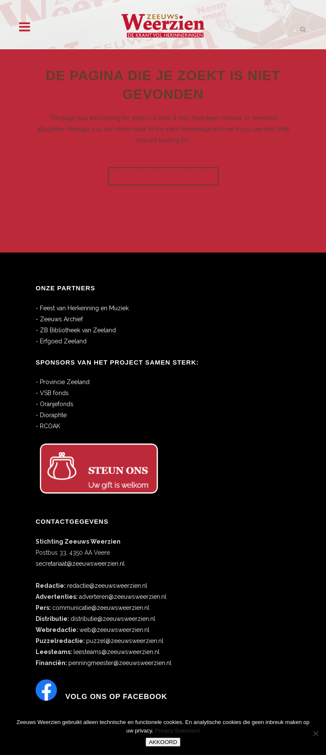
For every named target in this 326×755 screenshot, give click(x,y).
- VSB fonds (52, 393)
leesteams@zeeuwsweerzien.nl (116, 651)
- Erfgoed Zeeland (61, 341)
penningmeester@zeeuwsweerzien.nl (119, 663)
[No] (315, 733)
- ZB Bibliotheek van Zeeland (76, 330)
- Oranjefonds (54, 404)
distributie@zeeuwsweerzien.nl (112, 618)
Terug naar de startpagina (163, 176)
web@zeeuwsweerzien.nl (114, 629)
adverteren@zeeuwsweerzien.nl (122, 596)
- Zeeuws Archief (59, 319)
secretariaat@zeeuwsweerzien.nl (80, 563)
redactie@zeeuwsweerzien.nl (107, 585)
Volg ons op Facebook (116, 697)
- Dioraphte (51, 415)
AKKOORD (163, 742)
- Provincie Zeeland (63, 382)
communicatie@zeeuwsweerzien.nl (100, 607)
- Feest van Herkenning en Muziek (82, 308)
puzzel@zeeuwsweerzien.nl (124, 640)
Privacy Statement (177, 730)
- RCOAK (48, 426)
